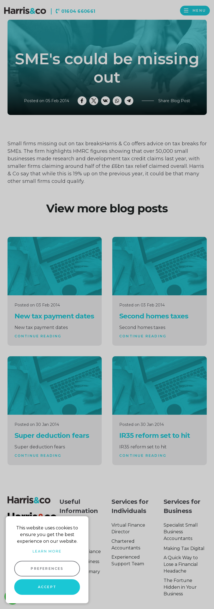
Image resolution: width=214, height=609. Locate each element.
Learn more (47, 551)
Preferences (47, 568)
